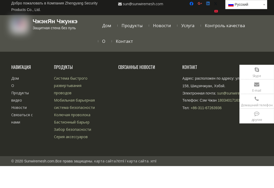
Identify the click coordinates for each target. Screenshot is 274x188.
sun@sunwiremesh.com (237, 93)
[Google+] (200, 3)
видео (16, 100)
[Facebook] (192, 3)
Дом (15, 78)
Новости (19, 107)
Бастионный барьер (72, 122)
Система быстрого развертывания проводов (70, 85)
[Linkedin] (208, 3)
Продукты (20, 92)
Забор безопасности (72, 129)
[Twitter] (216, 3)
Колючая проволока (72, 114)
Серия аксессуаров (71, 136)
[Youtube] (216, 11)
